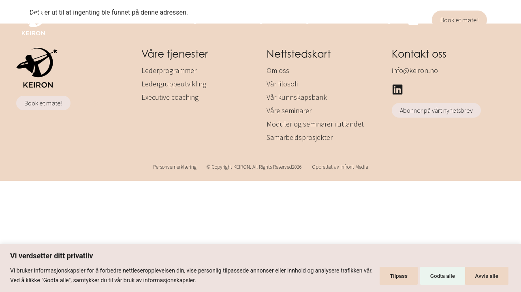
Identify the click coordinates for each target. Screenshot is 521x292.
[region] (260, 268)
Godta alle (486, 275)
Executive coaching (355, 19)
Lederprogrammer (189, 19)
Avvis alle (434, 275)
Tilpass (387, 275)
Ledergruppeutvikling (271, 19)
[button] (500, 21)
